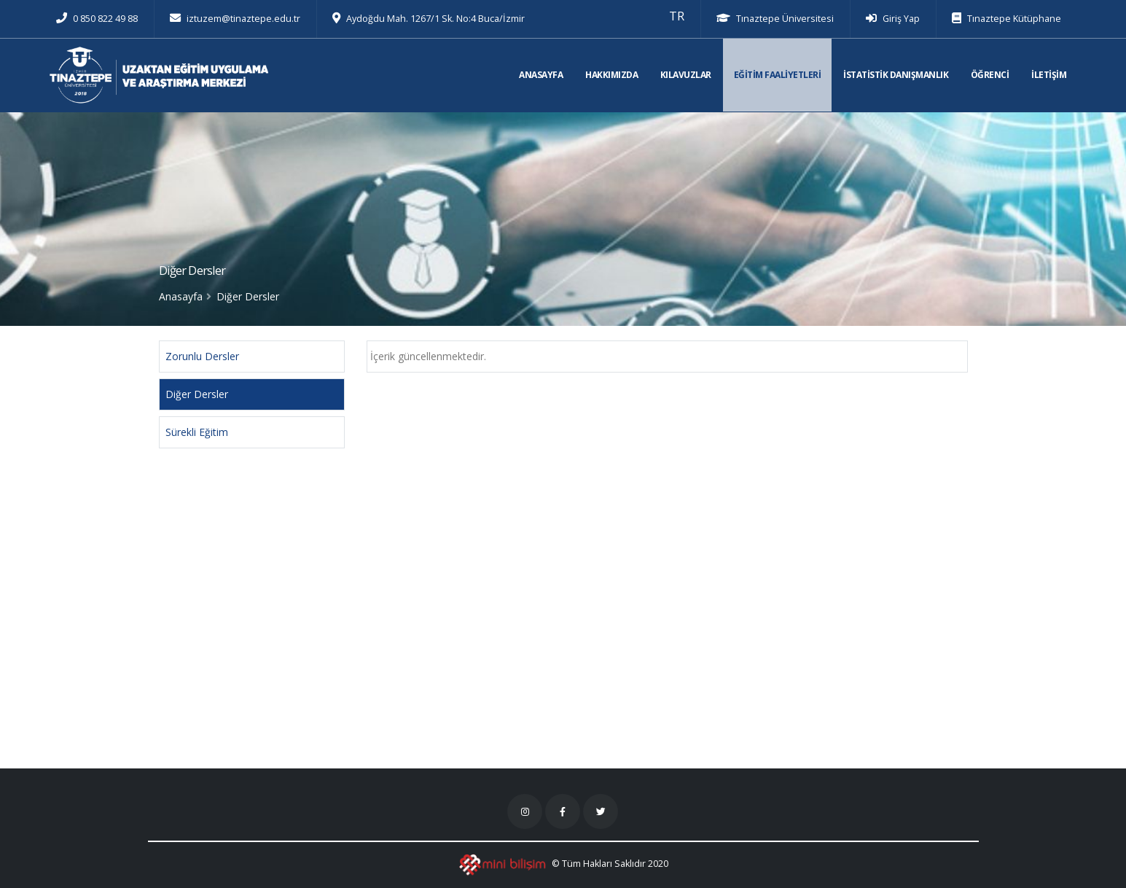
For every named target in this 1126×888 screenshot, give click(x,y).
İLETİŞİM (1048, 75)
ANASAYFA (541, 75)
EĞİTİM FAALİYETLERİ (777, 75)
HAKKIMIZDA (611, 75)
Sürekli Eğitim (196, 432)
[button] (677, 16)
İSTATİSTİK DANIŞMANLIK (895, 75)
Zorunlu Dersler (202, 356)
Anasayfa (181, 296)
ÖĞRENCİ (990, 75)
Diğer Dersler (196, 394)
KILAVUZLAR (685, 75)
